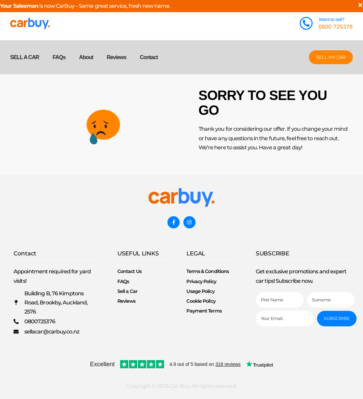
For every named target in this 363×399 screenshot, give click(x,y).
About (86, 57)
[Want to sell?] (306, 23)
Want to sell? (331, 19)
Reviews (116, 57)
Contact (149, 57)
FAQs (59, 57)
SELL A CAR (24, 57)
